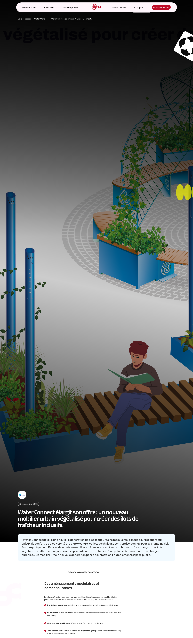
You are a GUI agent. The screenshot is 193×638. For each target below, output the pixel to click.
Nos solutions (29, 7)
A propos (138, 7)
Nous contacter (161, 7)
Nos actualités (119, 7)
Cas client (49, 7)
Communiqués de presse (62, 19)
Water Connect (41, 19)
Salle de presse (70, 7)
